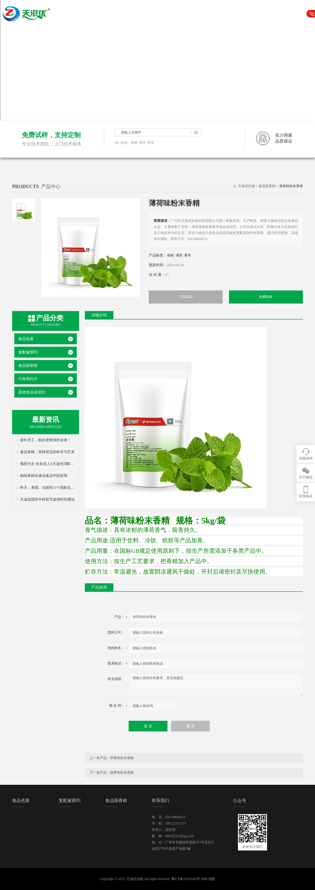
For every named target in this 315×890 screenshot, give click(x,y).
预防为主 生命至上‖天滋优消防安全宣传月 (48, 464)
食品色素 (134, 14)
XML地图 (208, 879)
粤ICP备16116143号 (185, 879)
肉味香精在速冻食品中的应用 (43, 476)
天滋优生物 (110, 14)
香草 (150, 142)
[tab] (23, 209)
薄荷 (142, 142)
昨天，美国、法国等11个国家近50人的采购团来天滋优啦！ (48, 487)
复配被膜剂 (159, 14)
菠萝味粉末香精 (122, 772)
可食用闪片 (209, 14)
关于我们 (258, 14)
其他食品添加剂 (31, 392)
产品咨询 (186, 297)
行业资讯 (234, 14)
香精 (134, 142)
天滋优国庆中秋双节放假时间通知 (47, 499)
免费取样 (266, 297)
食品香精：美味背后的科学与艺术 (47, 452)
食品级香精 (184, 14)
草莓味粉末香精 (122, 758)
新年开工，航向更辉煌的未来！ (45, 440)
